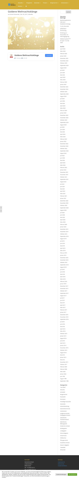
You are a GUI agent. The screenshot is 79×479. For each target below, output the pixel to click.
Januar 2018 (63, 283)
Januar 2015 (63, 336)
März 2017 (62, 307)
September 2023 (64, 122)
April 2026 (62, 49)
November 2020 (64, 203)
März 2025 (62, 79)
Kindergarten (63, 428)
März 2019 (62, 250)
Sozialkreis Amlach (65, 442)
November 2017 (64, 288)
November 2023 (64, 117)
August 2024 (63, 96)
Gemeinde (36, 3)
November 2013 (64, 348)
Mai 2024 (62, 103)
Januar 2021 (63, 198)
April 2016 (62, 329)
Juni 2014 (62, 340)
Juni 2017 (62, 300)
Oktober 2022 (63, 148)
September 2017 (64, 293)
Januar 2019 (63, 255)
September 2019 (64, 236)
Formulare (62, 399)
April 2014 (62, 343)
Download (48, 55)
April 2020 (62, 219)
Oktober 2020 (63, 205)
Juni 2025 (62, 72)
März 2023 (62, 136)
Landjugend (63, 431)
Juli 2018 (62, 269)
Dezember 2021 (64, 172)
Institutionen (64, 3)
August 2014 (63, 338)
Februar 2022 (63, 167)
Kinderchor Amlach (65, 426)
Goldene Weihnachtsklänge (26, 55)
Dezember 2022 (64, 143)
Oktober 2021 (63, 177)
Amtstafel (62, 392)
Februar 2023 (63, 139)
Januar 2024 (63, 113)
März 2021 (62, 193)
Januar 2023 (63, 141)
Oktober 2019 (63, 234)
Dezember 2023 (64, 115)
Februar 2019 (63, 253)
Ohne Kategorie (64, 433)
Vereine (20, 6)
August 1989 (63, 378)
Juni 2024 (62, 101)
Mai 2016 (62, 326)
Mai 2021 (62, 189)
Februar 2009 (63, 367)
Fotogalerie (29, 3)
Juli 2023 (62, 127)
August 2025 (63, 68)
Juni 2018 (62, 272)
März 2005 (62, 371)
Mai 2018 (62, 274)
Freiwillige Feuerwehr (65, 401)
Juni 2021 (62, 186)
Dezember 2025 (64, 58)
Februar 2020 (63, 224)
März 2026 (62, 51)
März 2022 (62, 165)
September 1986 (64, 381)
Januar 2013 (63, 357)
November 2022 (64, 146)
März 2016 (62, 331)
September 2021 (64, 179)
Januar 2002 (63, 374)
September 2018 (64, 265)
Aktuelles (20, 3)
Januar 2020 (63, 227)
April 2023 (62, 134)
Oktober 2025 (63, 63)
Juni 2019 (62, 243)
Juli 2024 (62, 98)
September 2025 (64, 65)
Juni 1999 (62, 376)
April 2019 (62, 248)
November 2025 (64, 60)
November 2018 (64, 260)
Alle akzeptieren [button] (72, 474)
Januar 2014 (63, 345)
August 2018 (63, 267)
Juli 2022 (62, 155)
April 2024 (62, 106)
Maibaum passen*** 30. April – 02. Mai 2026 (65, 40)
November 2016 (64, 317)
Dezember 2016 (64, 314)
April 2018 (62, 276)
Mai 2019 (62, 246)
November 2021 (64, 174)
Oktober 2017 (63, 291)
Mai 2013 (62, 355)
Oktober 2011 (63, 364)
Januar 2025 (63, 84)
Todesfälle (62, 447)
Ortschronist (63, 435)
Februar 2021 (63, 196)
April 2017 (62, 305)
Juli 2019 (62, 241)
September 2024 (64, 94)
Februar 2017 (63, 310)
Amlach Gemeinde (14, 14)
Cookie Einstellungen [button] (61, 474)
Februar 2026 (63, 53)
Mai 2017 (62, 302)
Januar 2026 (63, 56)
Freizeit (45, 3)
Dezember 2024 (64, 87)
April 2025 (62, 77)
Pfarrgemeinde (64, 440)
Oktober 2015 (63, 333)
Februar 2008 (63, 369)
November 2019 (64, 231)
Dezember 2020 (64, 200)
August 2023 (63, 125)
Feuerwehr (63, 397)
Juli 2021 (62, 184)
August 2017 (63, 295)
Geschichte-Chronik (65, 408)
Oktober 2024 (63, 91)
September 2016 (64, 319)
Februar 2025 (63, 82)
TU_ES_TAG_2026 (64, 26)
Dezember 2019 (64, 229)
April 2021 (62, 191)
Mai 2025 (62, 75)
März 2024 (62, 108)
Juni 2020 (62, 215)
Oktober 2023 (63, 120)
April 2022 (62, 162)
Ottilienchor (63, 438)
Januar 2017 (63, 312)
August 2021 (63, 181)
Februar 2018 (63, 281)
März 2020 (62, 222)
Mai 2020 (62, 217)
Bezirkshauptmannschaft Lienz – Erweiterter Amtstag (65, 22)
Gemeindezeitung (64, 406)
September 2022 (64, 151)
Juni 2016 (62, 324)
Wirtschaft (62, 449)
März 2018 (62, 279)
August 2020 (63, 210)
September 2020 (64, 208)
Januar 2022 (63, 170)
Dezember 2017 (64, 286)
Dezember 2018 (64, 257)
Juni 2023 (62, 129)
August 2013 (63, 352)
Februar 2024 (63, 110)
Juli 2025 (62, 70)
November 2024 (64, 89)
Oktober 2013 (63, 350)
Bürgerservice (53, 3)
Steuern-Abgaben (64, 445)
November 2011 (64, 362)
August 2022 (63, 153)
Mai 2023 (62, 132)
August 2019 (63, 238)
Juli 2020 (62, 212)
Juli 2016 (62, 321)
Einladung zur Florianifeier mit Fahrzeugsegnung (64, 34)
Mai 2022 (62, 160)
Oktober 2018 (63, 262)
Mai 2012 (62, 359)
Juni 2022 (62, 158)
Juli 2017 (62, 298)
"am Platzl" (63, 387)
